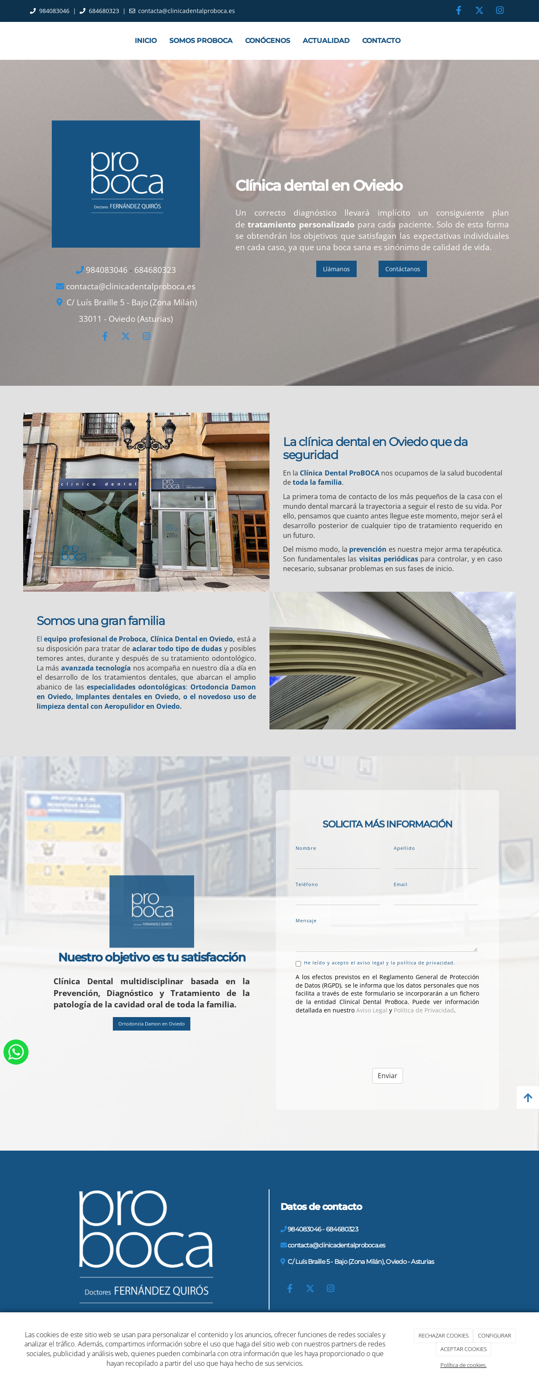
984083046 (54, 11)
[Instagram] (500, 11)
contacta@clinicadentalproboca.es (186, 11)
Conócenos (267, 41)
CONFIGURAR (494, 1335)
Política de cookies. (463, 1365)
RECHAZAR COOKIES (444, 1335)
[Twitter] (479, 11)
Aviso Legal (371, 1010)
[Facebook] (458, 11)
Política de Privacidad (424, 1010)
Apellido (404, 848)
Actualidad (326, 41)
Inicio (146, 41)
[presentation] (360, 1037)
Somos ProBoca (200, 41)
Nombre (306, 848)
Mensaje (306, 920)
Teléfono (307, 884)
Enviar (388, 1075)
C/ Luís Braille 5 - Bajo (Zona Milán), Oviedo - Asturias (361, 1262)
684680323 (104, 11)
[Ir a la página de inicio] (21, 41)
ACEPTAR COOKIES (463, 1349)
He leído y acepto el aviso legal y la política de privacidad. (375, 963)
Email (401, 884)
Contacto (381, 41)
